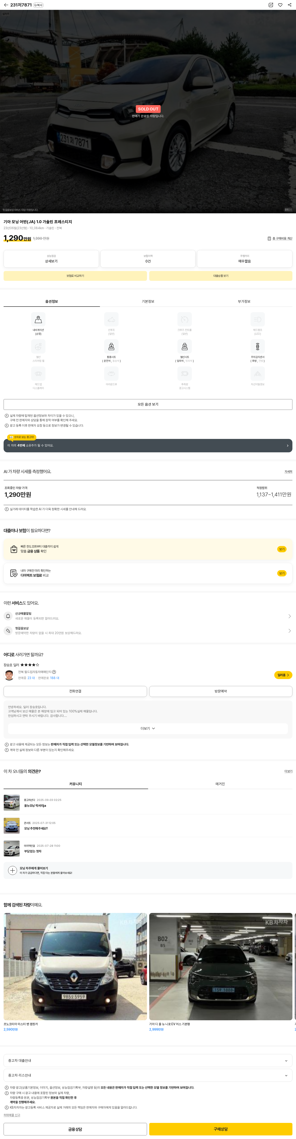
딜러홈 (281, 675)
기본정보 (148, 301)
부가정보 (244, 301)
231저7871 (27, 5)
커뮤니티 (75, 784)
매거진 (220, 784)
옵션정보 (51, 301)
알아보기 (148, 549)
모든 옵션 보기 (148, 404)
